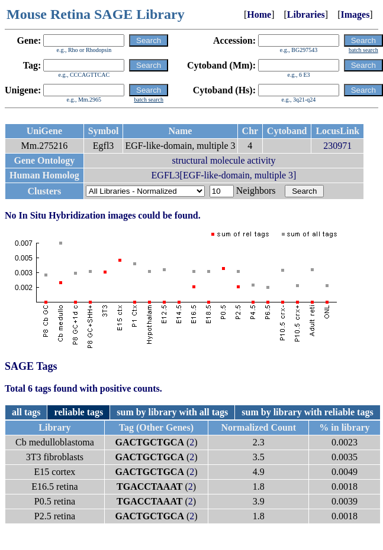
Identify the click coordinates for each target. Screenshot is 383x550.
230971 (337, 146)
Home (259, 14)
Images (354, 14)
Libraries (306, 14)
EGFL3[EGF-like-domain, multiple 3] (224, 175)
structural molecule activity (223, 160)
